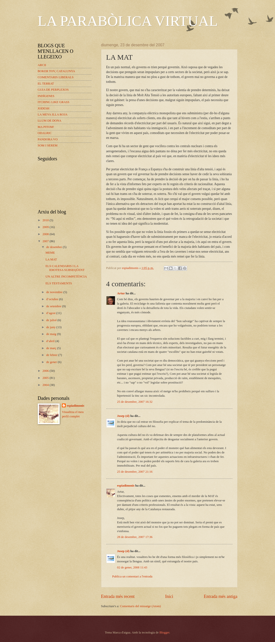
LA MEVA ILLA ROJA (52, 114)
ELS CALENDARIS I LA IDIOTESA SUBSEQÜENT (65, 267)
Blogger (164, 632)
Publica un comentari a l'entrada (132, 576)
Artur (121, 293)
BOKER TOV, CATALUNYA (56, 71)
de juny (51, 327)
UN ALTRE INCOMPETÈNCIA (66, 276)
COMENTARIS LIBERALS (56, 77)
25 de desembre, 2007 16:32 (135, 401)
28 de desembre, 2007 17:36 (135, 537)
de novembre (54, 292)
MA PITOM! (46, 127)
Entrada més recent (118, 596)
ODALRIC (45, 133)
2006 (45, 371)
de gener (52, 362)
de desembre (54, 247)
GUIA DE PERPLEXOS (53, 89)
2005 (45, 378)
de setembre (54, 306)
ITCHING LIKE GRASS (53, 102)
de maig (51, 334)
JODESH (43, 108)
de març (51, 348)
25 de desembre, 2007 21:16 (135, 471)
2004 (45, 385)
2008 (45, 234)
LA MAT (51, 259)
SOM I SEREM (48, 145)
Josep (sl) (123, 416)
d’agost (51, 313)
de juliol (51, 320)
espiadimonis (126, 485)
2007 (45, 241)
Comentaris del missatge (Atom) (140, 606)
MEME (50, 252)
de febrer (52, 355)
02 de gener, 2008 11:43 (132, 567)
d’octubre (52, 299)
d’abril (51, 341)
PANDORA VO (48, 139)
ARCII (42, 65)
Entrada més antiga (220, 596)
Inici (169, 596)
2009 (45, 227)
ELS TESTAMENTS (59, 283)
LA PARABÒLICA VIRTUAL (128, 21)
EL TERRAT (46, 83)
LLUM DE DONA (49, 120)
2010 (45, 220)
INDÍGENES (46, 96)
